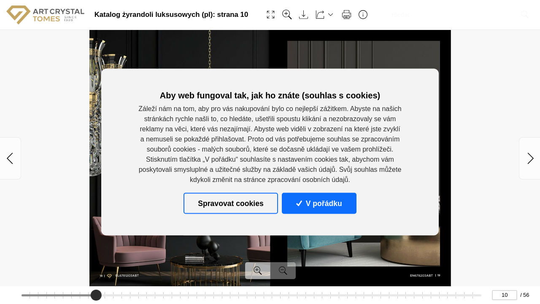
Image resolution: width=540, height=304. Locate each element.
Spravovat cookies (230, 203)
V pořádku (319, 203)
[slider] (95, 295)
